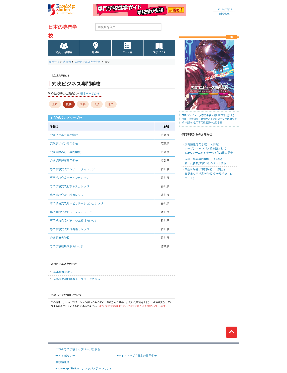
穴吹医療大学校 (60, 237)
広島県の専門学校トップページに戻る (76, 279)
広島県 (67, 61)
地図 (110, 104)
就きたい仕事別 (63, 52)
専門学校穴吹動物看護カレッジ (69, 229)
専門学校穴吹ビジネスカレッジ (69, 186)
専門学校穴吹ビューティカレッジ (71, 212)
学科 (83, 104)
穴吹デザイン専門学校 (64, 143)
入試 (96, 104)
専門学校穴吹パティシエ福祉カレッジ (73, 220)
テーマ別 (127, 52)
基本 (55, 104)
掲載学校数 (224, 13)
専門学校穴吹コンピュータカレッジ (72, 169)
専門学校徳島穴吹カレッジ (67, 246)
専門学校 (54, 61)
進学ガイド (159, 52)
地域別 (95, 52)
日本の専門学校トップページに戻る (78, 349)
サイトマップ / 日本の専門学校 (137, 355)
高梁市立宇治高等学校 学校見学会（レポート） (209, 174)
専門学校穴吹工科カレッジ (67, 194)
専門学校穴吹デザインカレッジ (69, 177)
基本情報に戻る (63, 271)
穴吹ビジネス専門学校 (88, 61)
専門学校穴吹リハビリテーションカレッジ (76, 203)
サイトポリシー (65, 355)
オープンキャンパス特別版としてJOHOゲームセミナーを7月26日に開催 (209, 148)
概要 (69, 104)
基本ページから (90, 93)
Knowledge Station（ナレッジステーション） (84, 368)
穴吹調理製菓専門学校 (64, 160)
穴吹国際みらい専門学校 (65, 152)
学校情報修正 (64, 362)
